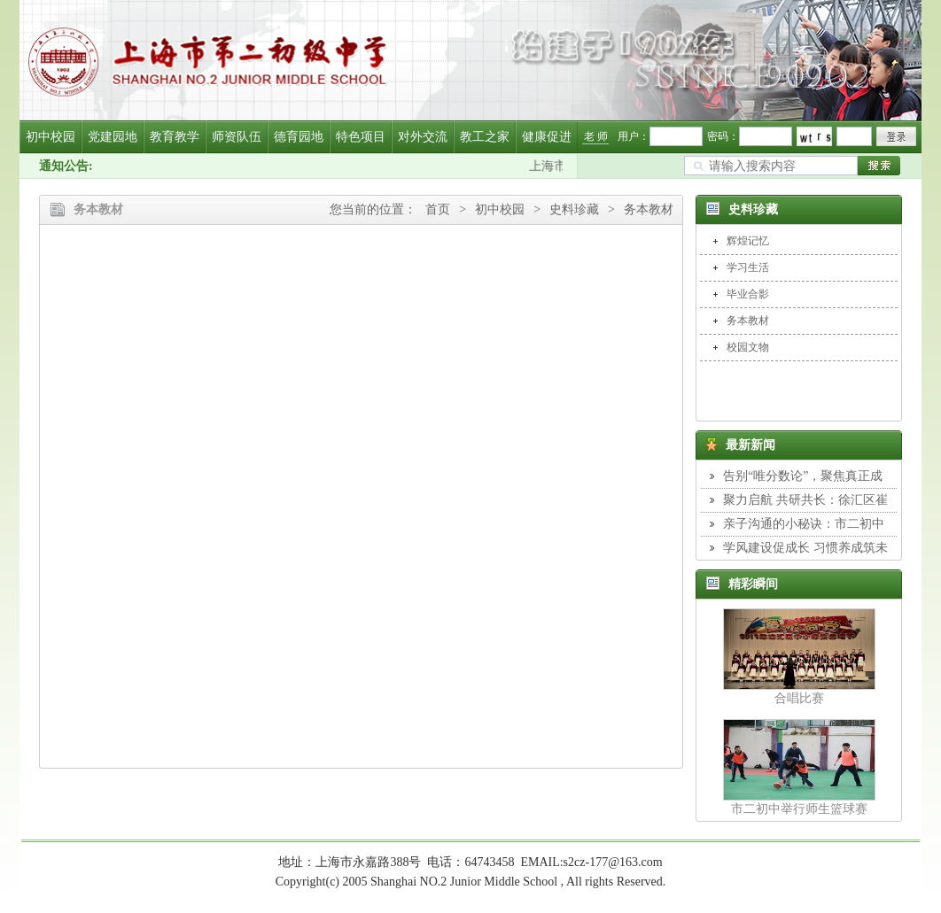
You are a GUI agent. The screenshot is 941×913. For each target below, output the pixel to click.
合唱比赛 (799, 698)
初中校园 (50, 136)
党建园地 (112, 136)
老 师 (596, 136)
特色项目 (360, 136)
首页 (437, 209)
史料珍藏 (574, 209)
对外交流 (422, 136)
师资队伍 (236, 136)
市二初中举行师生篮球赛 (799, 809)
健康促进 (547, 136)
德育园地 (298, 136)
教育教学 (174, 136)
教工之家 (484, 136)
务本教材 (648, 209)
